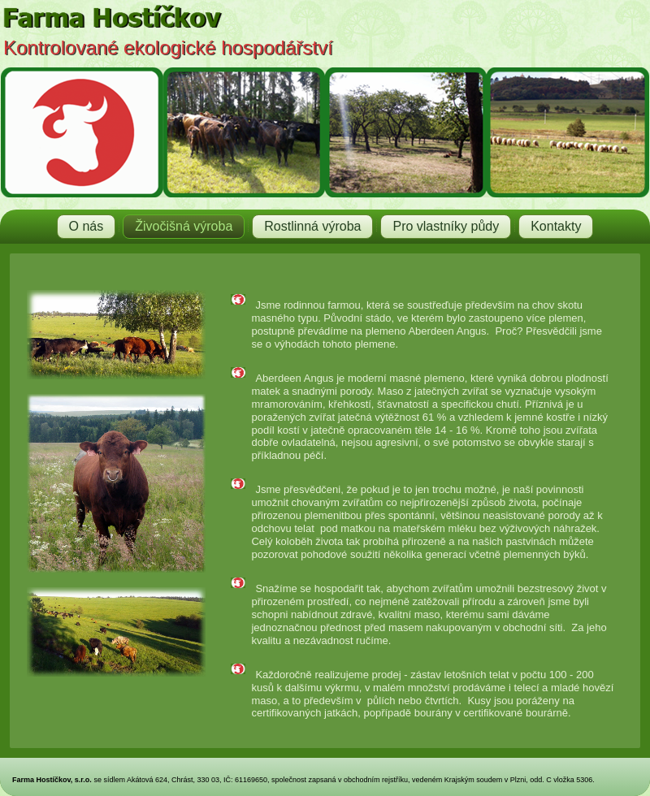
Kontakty (556, 226)
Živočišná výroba (183, 226)
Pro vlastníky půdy (445, 226)
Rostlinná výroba (312, 226)
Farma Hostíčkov (185, 73)
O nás (86, 226)
